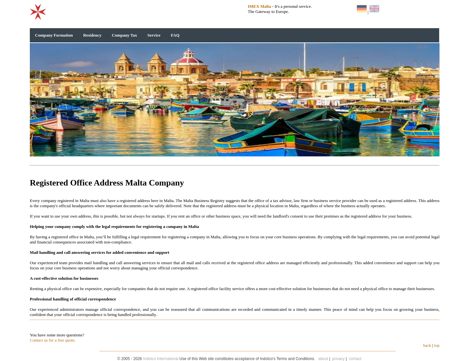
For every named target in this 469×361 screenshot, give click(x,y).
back (427, 345)
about (323, 358)
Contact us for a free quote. (53, 340)
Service (153, 35)
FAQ (175, 35)
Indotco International (160, 358)
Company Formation (54, 35)
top (437, 345)
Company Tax (124, 35)
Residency (92, 35)
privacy (338, 358)
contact (355, 358)
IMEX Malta (259, 6)
